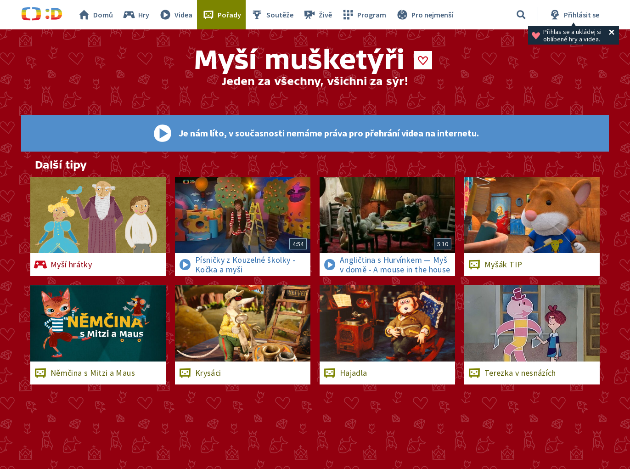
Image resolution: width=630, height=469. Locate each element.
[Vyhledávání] (521, 14)
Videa (175, 15)
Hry (135, 15)
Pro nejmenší (424, 15)
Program (363, 15)
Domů (95, 15)
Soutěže (271, 15)
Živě (317, 15)
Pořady (221, 15)
